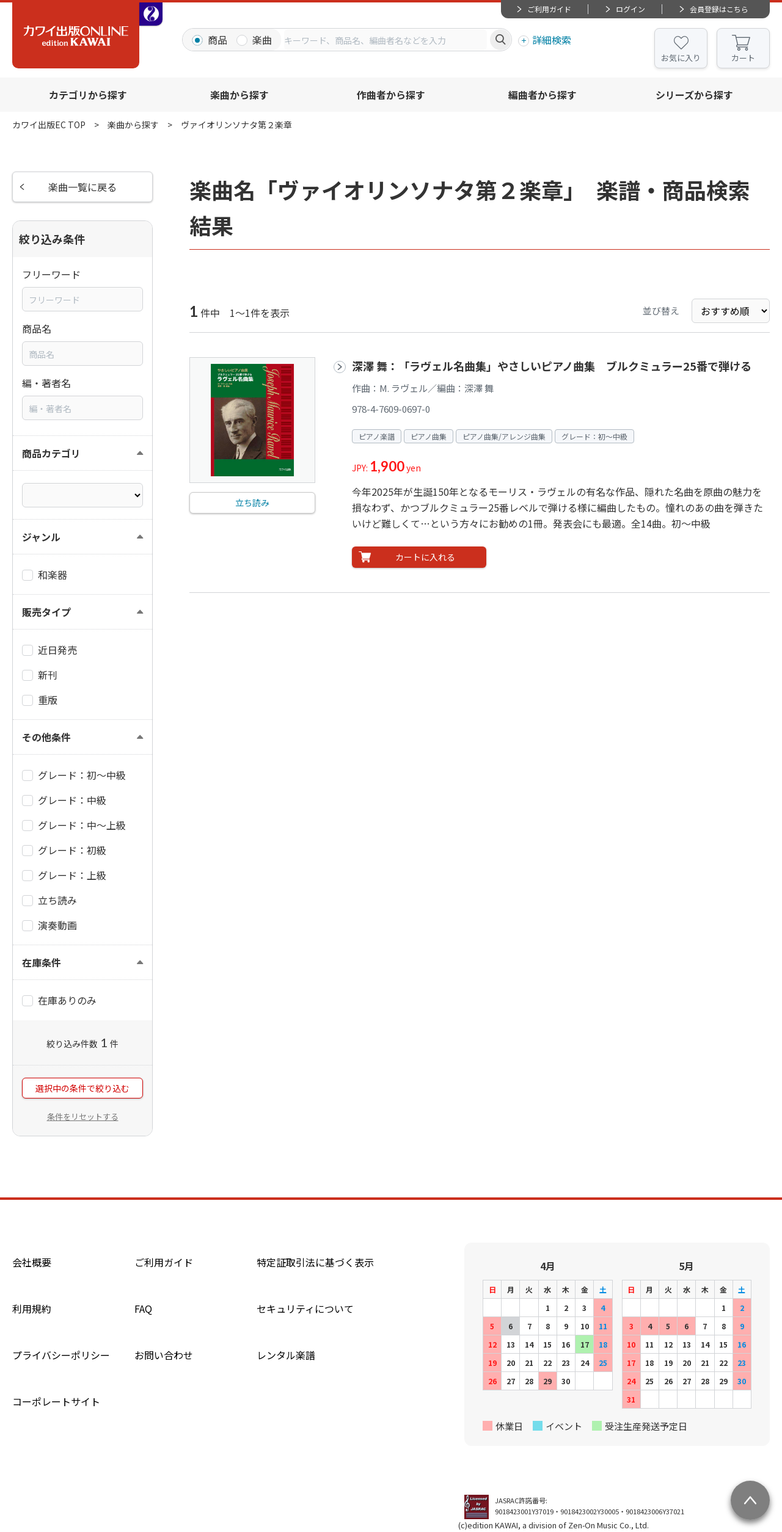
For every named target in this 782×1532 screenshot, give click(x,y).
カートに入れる (425, 557)
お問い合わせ (163, 1355)
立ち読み (252, 502)
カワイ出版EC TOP (49, 124)
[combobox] (385, 39)
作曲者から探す (391, 94)
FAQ (143, 1308)
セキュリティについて (305, 1308)
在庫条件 (41, 962)
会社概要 (31, 1262)
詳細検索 (551, 39)
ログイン (630, 9)
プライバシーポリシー (61, 1355)
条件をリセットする (83, 1116)
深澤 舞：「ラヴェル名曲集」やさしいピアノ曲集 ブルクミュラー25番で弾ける (551, 366)
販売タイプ (46, 611)
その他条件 (46, 737)
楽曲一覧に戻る (82, 187)
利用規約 (31, 1308)
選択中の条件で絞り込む (82, 1088)
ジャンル (41, 536)
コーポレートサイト (56, 1401)
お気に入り (681, 58)
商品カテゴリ (51, 453)
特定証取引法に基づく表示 (315, 1262)
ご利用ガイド (549, 9)
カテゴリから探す (88, 94)
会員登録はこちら (719, 9)
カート (743, 58)
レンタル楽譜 (286, 1355)
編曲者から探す (542, 94)
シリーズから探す (694, 94)
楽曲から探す (239, 94)
